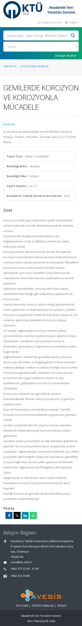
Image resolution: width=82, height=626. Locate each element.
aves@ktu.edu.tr (21, 562)
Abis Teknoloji (36, 621)
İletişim (61, 605)
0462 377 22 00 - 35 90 (24, 569)
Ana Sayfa (10, 66)
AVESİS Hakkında (43, 605)
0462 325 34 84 (20, 576)
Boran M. (9, 124)
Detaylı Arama (65, 55)
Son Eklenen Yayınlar (35, 66)
